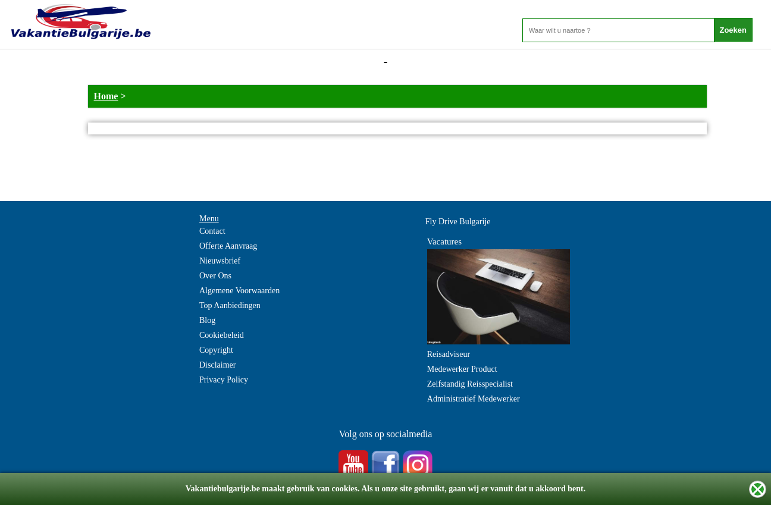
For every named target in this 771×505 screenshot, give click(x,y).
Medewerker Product (462, 369)
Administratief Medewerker (473, 398)
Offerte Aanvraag (228, 245)
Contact (212, 231)
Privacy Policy (223, 379)
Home (106, 96)
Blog (207, 320)
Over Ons (215, 275)
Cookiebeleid (221, 335)
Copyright (216, 350)
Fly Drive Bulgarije (458, 221)
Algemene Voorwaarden (239, 290)
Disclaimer (217, 364)
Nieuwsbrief (219, 260)
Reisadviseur (448, 354)
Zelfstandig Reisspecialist (470, 383)
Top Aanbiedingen (230, 305)
